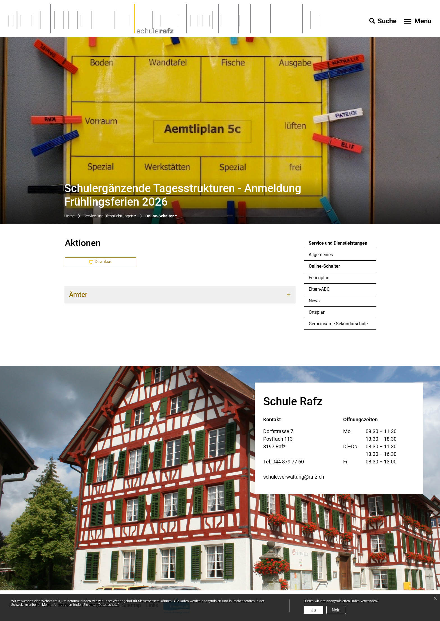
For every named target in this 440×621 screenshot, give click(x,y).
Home (69, 216)
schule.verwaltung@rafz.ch (293, 477)
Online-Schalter (324, 267)
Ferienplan (319, 277)
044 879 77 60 (288, 462)
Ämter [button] (78, 295)
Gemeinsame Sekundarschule (338, 323)
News (314, 300)
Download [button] (101, 261)
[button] (110, 216)
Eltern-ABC (319, 289)
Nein (336, 610)
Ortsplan (317, 312)
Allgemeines (321, 254)
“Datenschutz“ (108, 605)
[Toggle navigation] (417, 21)
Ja (313, 610)
